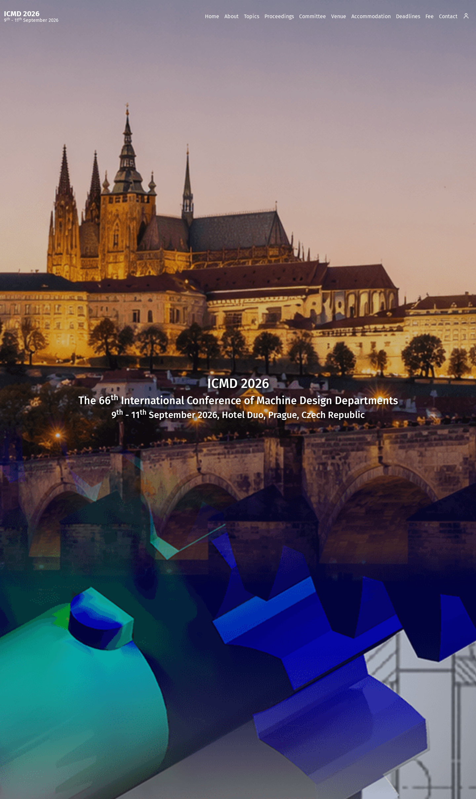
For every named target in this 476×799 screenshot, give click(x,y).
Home (212, 16)
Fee (429, 16)
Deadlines (408, 16)
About (231, 16)
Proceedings (279, 16)
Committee (312, 16)
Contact (448, 16)
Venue (338, 16)
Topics (251, 16)
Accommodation (371, 16)
